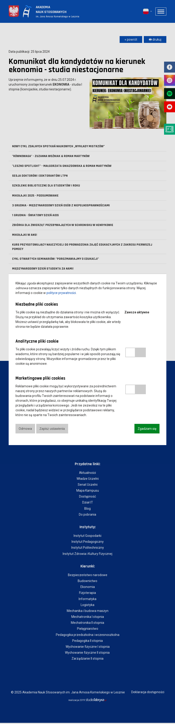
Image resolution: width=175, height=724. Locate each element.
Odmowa (25, 428)
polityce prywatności (61, 293)
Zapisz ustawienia (52, 428)
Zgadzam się (147, 428)
